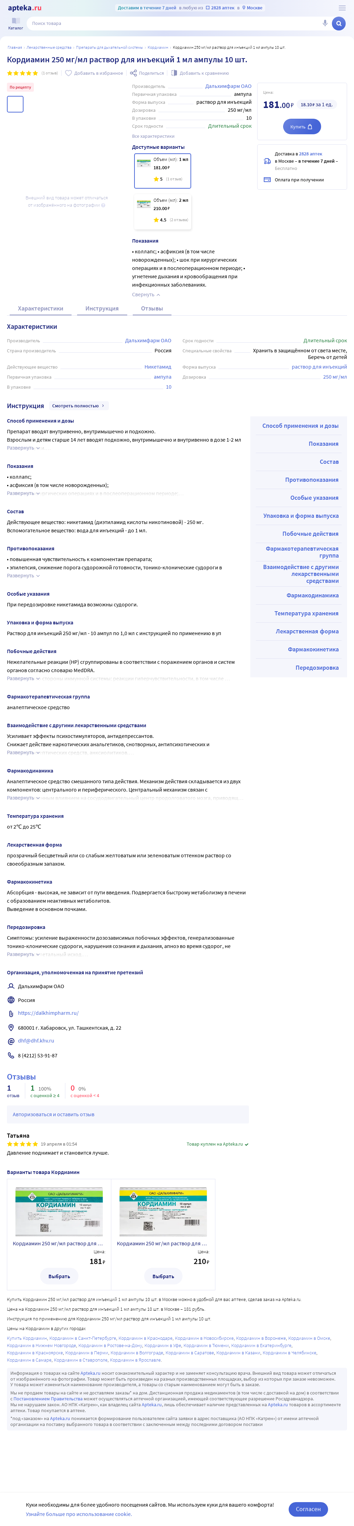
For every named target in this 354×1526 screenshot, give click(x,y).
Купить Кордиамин (27, 1338)
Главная (15, 47)
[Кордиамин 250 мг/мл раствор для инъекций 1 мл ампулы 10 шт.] (162, 171)
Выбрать (59, 1276)
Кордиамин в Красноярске (35, 1352)
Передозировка (317, 667)
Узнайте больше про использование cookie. (79, 1513)
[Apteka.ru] (24, 8)
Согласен (308, 1509)
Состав (329, 462)
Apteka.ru (91, 1373)
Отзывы (152, 308)
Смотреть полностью (79, 406)
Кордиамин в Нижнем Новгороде (41, 1345)
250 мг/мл (335, 376)
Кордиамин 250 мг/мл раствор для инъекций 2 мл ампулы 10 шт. (163, 1243)
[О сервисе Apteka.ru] (342, 8)
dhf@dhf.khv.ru (36, 1040)
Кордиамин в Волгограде (137, 1352)
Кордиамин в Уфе (163, 1345)
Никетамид (158, 366)
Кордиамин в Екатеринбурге (261, 1345)
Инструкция (102, 308)
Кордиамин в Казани (238, 1352)
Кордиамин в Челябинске (289, 1352)
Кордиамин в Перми (86, 1352)
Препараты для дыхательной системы (109, 47)
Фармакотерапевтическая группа (302, 551)
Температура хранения (306, 613)
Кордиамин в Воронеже (261, 1338)
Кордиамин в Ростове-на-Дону (110, 1345)
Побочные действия (310, 534)
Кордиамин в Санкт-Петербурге (82, 1338)
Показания (324, 444)
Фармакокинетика (313, 649)
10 (168, 386)
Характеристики (40, 308)
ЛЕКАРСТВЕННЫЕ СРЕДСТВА (49, 47)
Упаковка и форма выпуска (301, 516)
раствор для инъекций (319, 366)
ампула (162, 376)
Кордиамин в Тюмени (206, 1345)
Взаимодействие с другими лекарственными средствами (301, 574)
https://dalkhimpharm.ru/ (48, 1012)
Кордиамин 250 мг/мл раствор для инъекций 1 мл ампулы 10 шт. (59, 1243)
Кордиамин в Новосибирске (204, 1338)
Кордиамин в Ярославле (135, 1360)
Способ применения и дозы (300, 426)
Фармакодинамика (313, 595)
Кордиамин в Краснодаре (146, 1338)
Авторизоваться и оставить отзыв (53, 1114)
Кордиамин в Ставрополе (81, 1360)
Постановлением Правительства (48, 1399)
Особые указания (314, 498)
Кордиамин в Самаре (29, 1360)
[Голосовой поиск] (324, 23)
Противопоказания (312, 480)
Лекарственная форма (307, 631)
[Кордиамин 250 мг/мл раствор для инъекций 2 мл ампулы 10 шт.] (162, 212)
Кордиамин (158, 47)
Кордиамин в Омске (309, 1338)
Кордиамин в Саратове (190, 1352)
